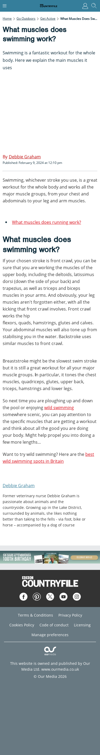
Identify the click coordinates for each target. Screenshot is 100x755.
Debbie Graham (19, 485)
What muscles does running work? (46, 222)
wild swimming (59, 408)
